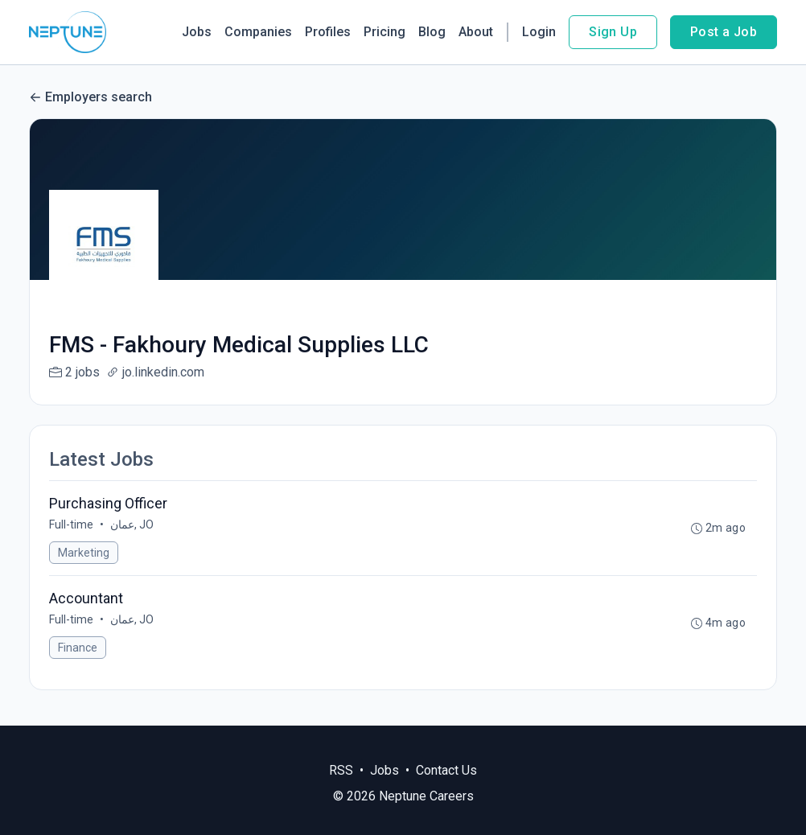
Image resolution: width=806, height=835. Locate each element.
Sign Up (613, 31)
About (476, 31)
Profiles (328, 31)
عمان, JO (132, 524)
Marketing (83, 552)
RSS (341, 770)
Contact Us (446, 770)
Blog (432, 31)
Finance (77, 647)
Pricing (384, 31)
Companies (258, 31)
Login (539, 31)
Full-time (71, 524)
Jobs (197, 31)
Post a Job (723, 31)
